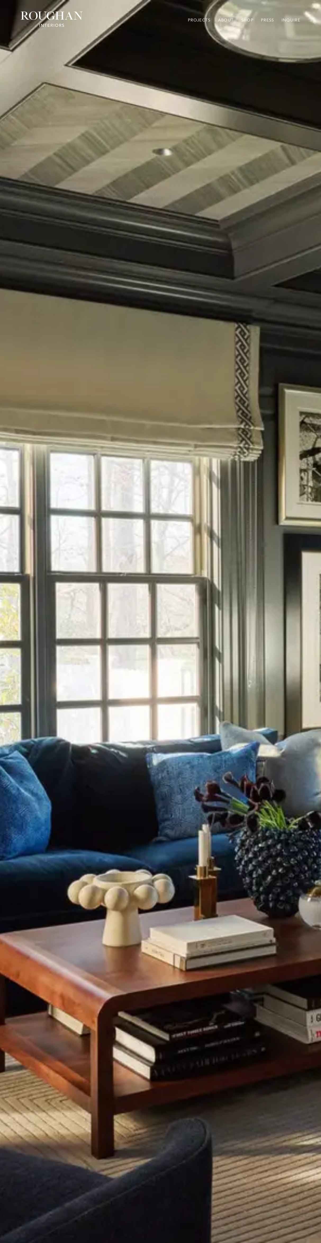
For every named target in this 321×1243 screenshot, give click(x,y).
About (226, 20)
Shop (247, 20)
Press (267, 20)
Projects (199, 20)
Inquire (291, 20)
